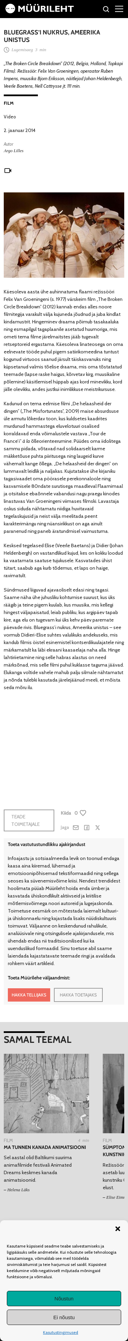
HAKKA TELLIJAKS (29, 994)
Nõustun (64, 1298)
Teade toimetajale (25, 820)
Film (9, 103)
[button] (117, 1228)
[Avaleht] (39, 12)
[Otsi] (106, 10)
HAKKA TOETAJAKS (78, 994)
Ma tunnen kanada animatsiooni (45, 1147)
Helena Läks (18, 1189)
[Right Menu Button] (119, 8)
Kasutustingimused (60, 1332)
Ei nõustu (64, 1317)
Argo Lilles (14, 150)
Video (10, 116)
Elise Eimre (116, 1197)
